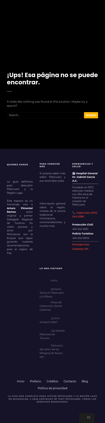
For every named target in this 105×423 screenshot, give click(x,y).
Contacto (70, 381)
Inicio (20, 381)
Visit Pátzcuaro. (69, 399)
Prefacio (35, 381)
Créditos (52, 381)
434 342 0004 (80, 238)
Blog (85, 381)
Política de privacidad (52, 388)
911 (86, 248)
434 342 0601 (80, 229)
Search (91, 115)
